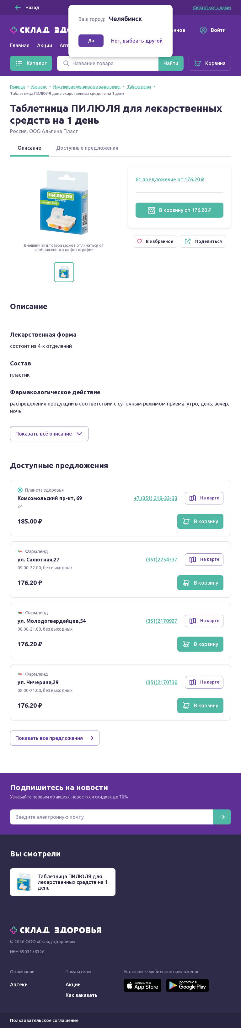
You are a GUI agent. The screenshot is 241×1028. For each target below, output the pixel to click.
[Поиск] (107, 63)
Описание (29, 148)
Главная (19, 45)
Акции (44, 45)
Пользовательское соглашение (44, 1020)
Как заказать (82, 995)
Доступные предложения (87, 148)
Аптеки (19, 984)
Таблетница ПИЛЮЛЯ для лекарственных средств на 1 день (73, 882)
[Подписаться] (222, 816)
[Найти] (171, 63)
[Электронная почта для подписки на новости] (111, 817)
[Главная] (57, 29)
